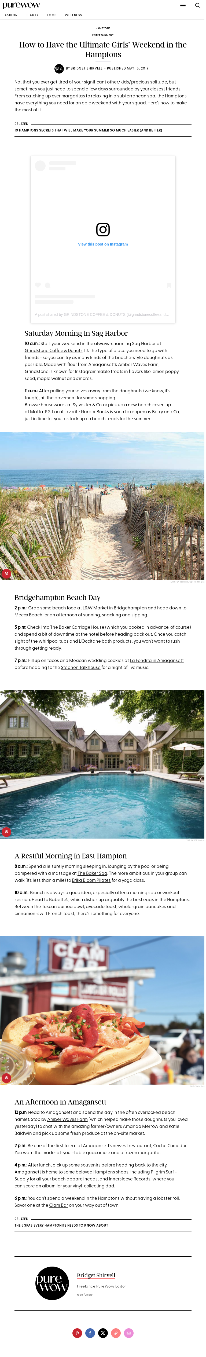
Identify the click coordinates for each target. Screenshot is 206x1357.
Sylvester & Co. (87, 405)
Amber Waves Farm (67, 1119)
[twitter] (103, 1333)
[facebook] (90, 1333)
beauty (32, 15)
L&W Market (95, 608)
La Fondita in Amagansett (157, 661)
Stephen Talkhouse (81, 667)
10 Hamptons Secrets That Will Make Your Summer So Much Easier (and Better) (88, 130)
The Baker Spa (92, 873)
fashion (10, 15)
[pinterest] (6, 574)
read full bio (85, 1294)
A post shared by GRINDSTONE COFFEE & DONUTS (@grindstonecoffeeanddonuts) (106, 314)
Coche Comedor (169, 1146)
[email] (129, 1333)
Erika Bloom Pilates (91, 880)
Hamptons (103, 28)
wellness (73, 15)
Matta (36, 412)
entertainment (102, 35)
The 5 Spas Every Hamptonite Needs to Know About (61, 1225)
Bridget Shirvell (87, 68)
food (52, 15)
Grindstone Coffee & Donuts (54, 351)
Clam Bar (58, 1205)
